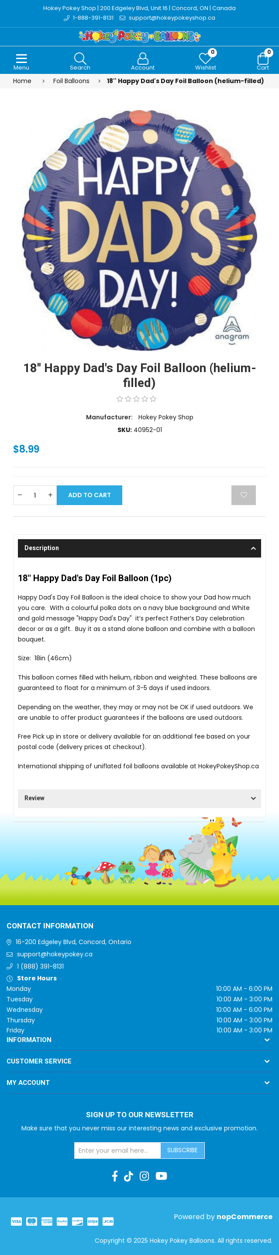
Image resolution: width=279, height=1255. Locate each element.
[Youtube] (161, 1176)
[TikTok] (128, 1176)
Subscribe (182, 1150)
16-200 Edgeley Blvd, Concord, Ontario (73, 942)
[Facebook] (114, 1176)
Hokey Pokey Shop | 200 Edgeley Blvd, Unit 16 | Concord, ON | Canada (139, 8)
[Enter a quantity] (35, 495)
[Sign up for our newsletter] (118, 1150)
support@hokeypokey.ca (55, 954)
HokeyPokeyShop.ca (228, 766)
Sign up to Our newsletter (139, 1115)
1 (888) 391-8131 (40, 966)
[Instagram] (144, 1176)
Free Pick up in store (48, 736)
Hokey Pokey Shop (165, 417)
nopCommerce (244, 1217)
